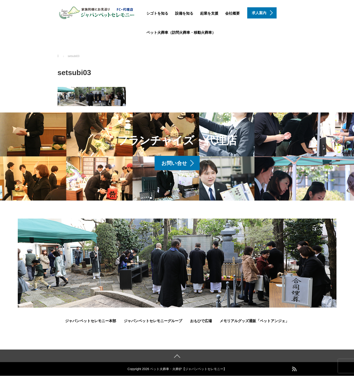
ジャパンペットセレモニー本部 (90, 321)
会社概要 (232, 13)
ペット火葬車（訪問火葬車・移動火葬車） (181, 32)
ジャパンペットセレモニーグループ (153, 321)
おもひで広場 (201, 321)
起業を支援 (209, 13)
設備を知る (184, 13)
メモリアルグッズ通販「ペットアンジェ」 (254, 321)
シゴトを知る (157, 13)
